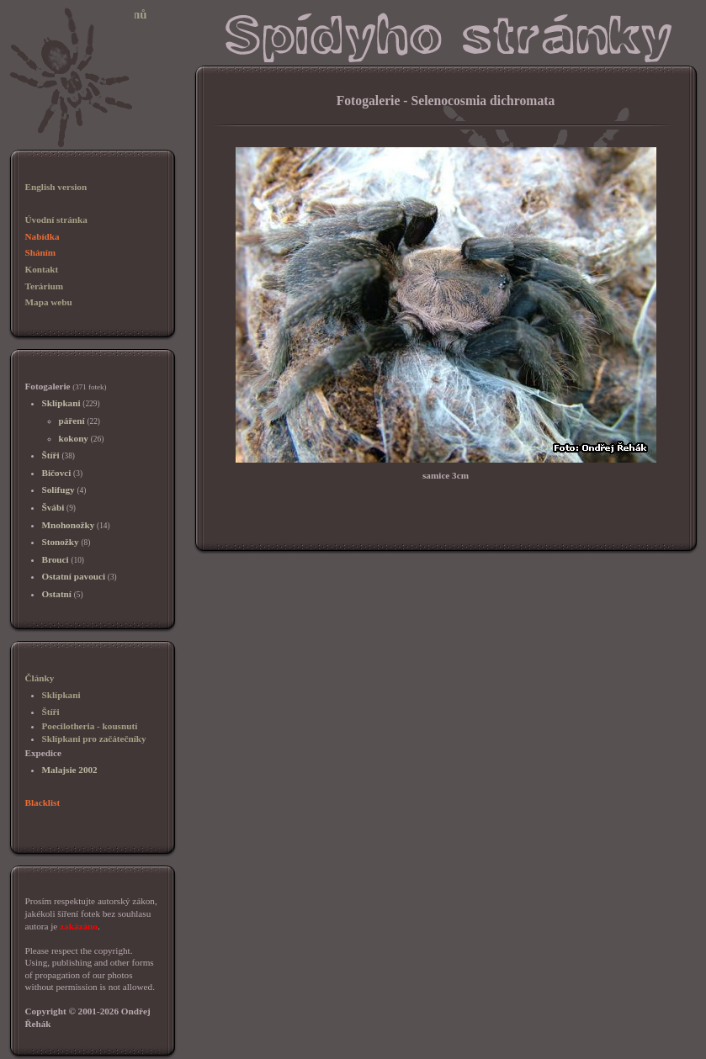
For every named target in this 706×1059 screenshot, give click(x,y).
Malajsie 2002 (70, 770)
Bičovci (57, 473)
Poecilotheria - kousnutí (90, 726)
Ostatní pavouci (74, 576)
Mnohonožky (68, 525)
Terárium (44, 286)
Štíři (51, 455)
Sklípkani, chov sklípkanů (77, 14)
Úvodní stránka (56, 219)
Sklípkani (61, 403)
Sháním (40, 252)
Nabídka (42, 236)
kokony (73, 438)
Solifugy (58, 489)
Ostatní (57, 594)
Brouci (55, 559)
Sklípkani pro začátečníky (94, 738)
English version (56, 187)
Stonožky (60, 542)
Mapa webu (48, 302)
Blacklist (43, 802)
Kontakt (42, 269)
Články (40, 678)
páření (72, 421)
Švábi (53, 507)
